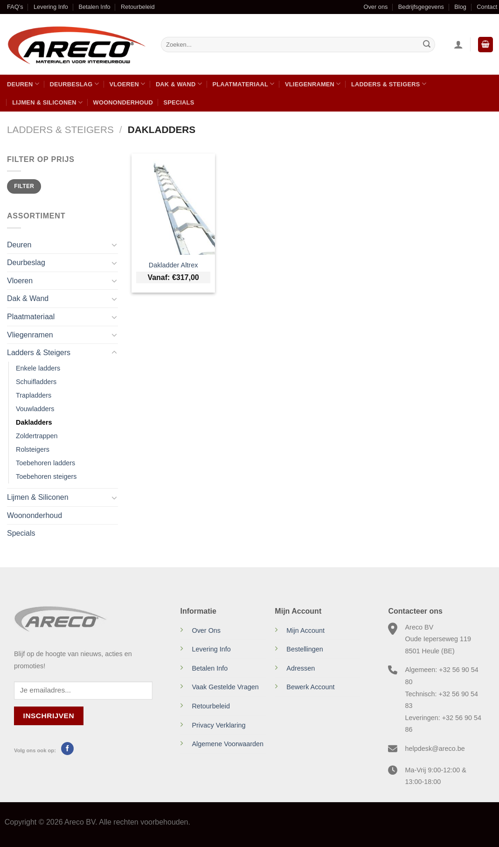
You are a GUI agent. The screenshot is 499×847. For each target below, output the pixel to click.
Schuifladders (36, 381)
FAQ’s (15, 6)
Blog (460, 6)
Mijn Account (305, 630)
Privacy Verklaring (218, 725)
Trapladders (33, 395)
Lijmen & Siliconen (47, 102)
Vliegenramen (313, 83)
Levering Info (51, 6)
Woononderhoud (123, 102)
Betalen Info (94, 6)
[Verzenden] (427, 45)
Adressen (300, 668)
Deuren (23, 83)
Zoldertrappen (37, 436)
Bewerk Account (310, 687)
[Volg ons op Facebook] (67, 748)
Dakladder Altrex (173, 265)
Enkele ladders (38, 368)
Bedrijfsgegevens (421, 6)
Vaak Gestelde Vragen (225, 687)
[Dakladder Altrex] (173, 204)
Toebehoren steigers (46, 476)
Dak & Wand (179, 83)
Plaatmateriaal (243, 83)
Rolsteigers (32, 449)
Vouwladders (35, 409)
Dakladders (34, 422)
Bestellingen (304, 649)
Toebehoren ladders (45, 463)
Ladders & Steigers (388, 83)
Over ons (375, 6)
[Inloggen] (458, 44)
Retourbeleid (138, 6)
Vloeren (127, 83)
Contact (487, 6)
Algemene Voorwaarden (227, 744)
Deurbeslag (74, 83)
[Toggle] (114, 244)
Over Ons (206, 630)
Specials (178, 102)
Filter (24, 186)
